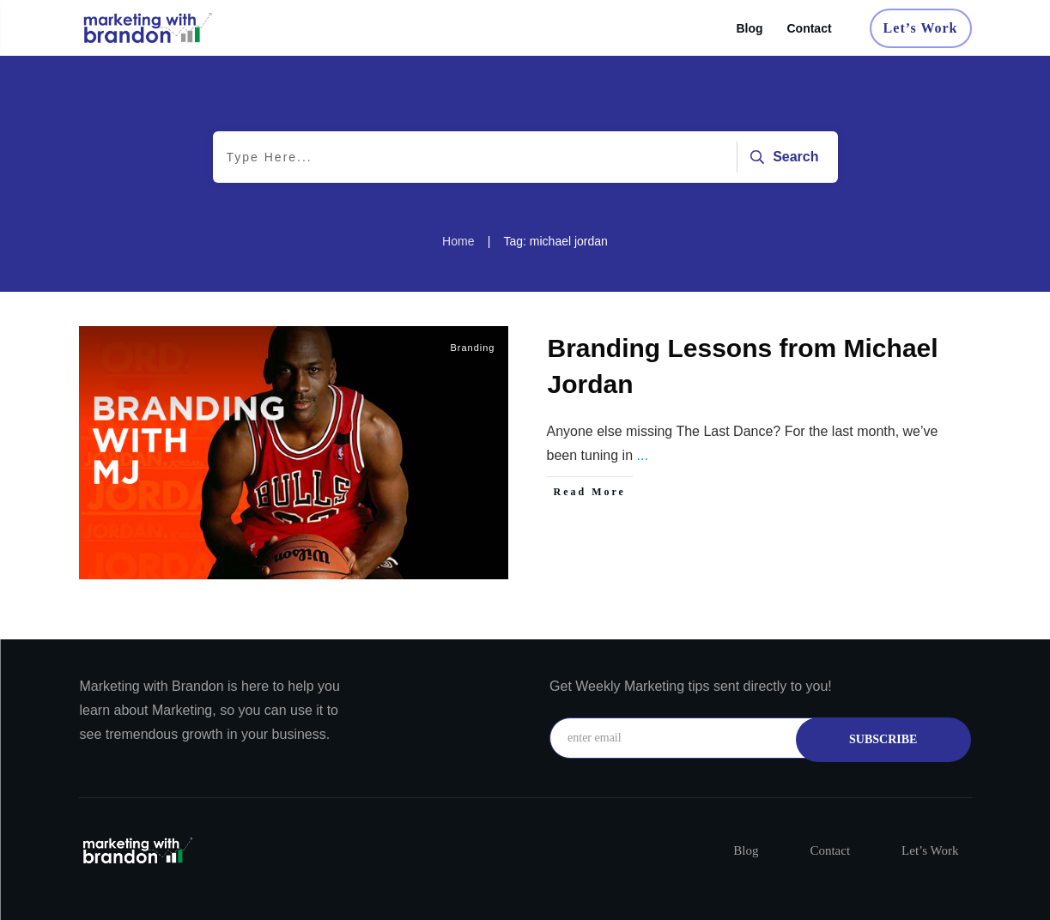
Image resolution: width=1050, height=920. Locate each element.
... (641, 455)
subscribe (883, 739)
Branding (472, 347)
